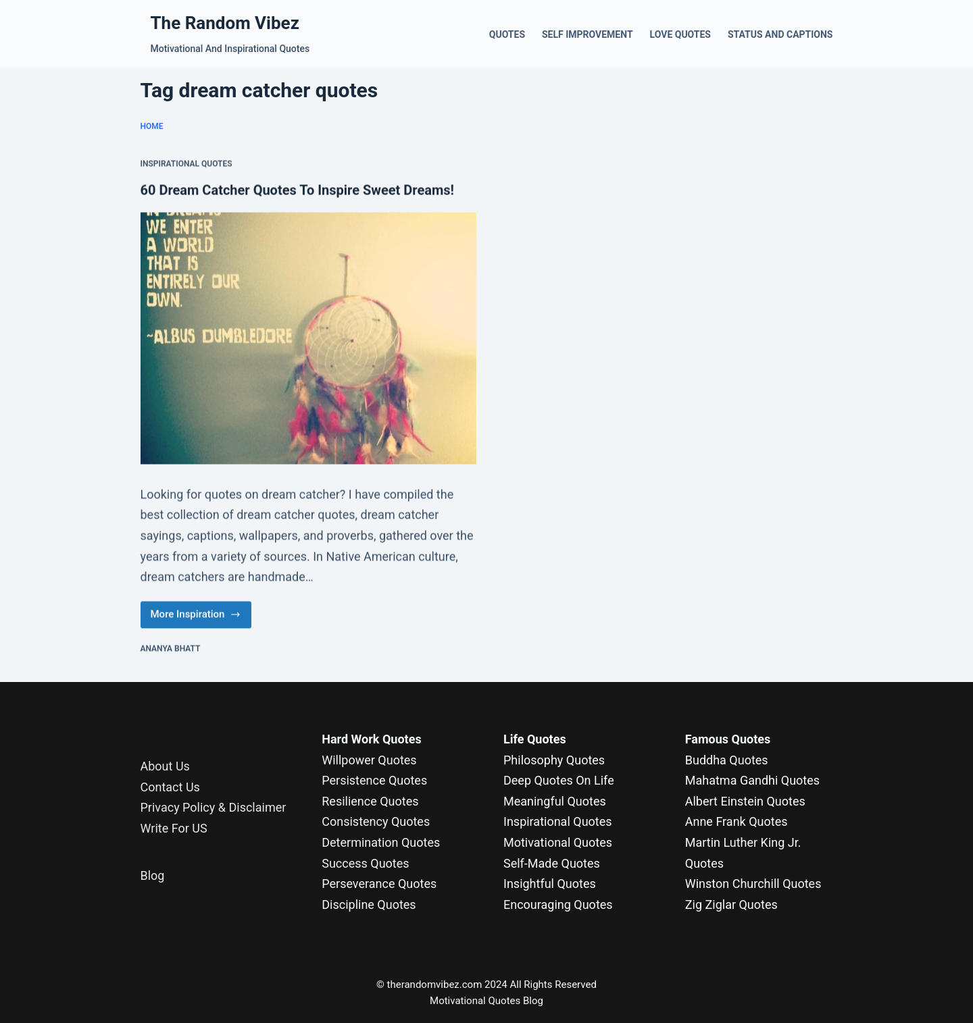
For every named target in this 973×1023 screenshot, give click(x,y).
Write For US (174, 828)
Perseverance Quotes (379, 883)
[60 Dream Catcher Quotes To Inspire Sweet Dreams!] (309, 339)
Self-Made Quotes (551, 863)
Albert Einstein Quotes (745, 801)
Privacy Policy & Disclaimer (213, 807)
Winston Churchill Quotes (753, 883)
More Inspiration (196, 618)
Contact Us (170, 787)
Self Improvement (587, 34)
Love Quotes (680, 34)
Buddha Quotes (726, 760)
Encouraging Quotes (558, 904)
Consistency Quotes (376, 821)
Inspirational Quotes (186, 164)
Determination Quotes (381, 842)
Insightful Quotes (549, 883)
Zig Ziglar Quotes (731, 904)
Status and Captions (780, 34)
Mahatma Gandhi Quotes (752, 780)
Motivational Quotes (557, 842)
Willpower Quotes (369, 760)
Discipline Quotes (369, 904)
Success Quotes (365, 863)
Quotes (507, 34)
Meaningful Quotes (554, 801)
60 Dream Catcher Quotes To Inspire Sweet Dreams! (297, 190)
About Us (165, 766)
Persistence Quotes (374, 780)
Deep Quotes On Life (558, 780)
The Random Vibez (225, 23)
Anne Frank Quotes (736, 821)
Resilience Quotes (370, 801)
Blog (153, 875)
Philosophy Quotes (554, 760)
